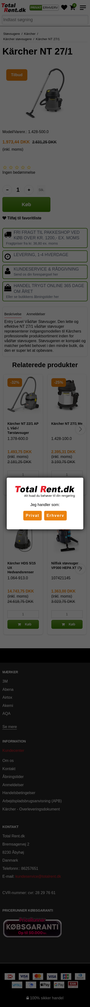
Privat (32, 515)
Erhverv (55, 515)
